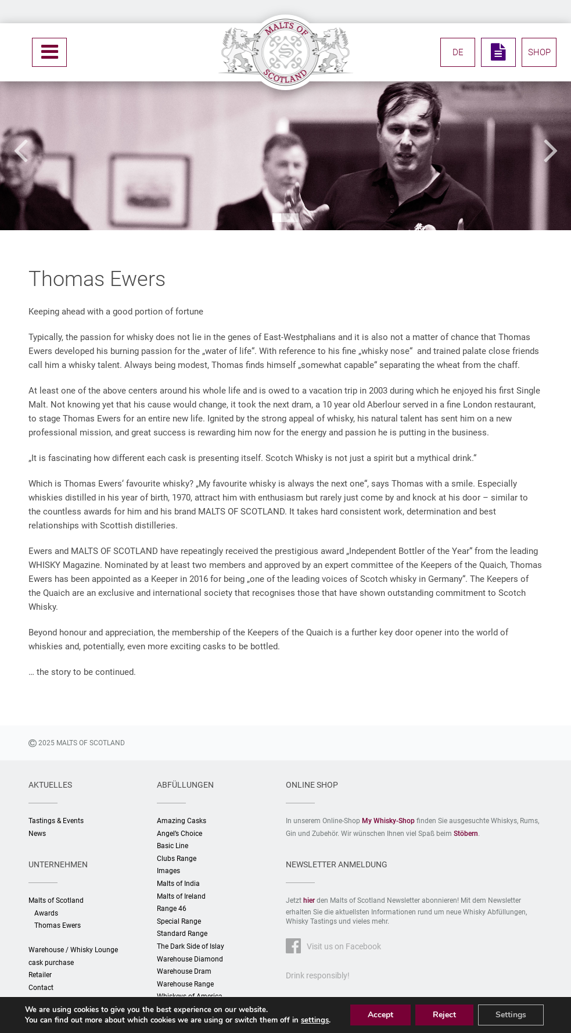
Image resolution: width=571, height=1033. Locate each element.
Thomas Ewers (57, 925)
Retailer (40, 975)
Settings (510, 1014)
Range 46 (171, 909)
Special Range (179, 921)
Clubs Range (176, 859)
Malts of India (178, 884)
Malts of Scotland (56, 900)
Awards (46, 913)
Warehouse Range (185, 984)
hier (309, 900)
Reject (444, 1014)
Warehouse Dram (184, 971)
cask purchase (51, 963)
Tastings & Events (56, 821)
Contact (40, 988)
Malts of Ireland (181, 896)
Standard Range (182, 934)
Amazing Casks (181, 821)
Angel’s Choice (179, 834)
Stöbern (466, 834)
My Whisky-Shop (388, 821)
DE (458, 52)
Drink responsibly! (318, 975)
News (37, 834)
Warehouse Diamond (190, 959)
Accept (380, 1014)
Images (168, 871)
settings (315, 1020)
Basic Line (172, 846)
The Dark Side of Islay (190, 946)
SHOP (539, 52)
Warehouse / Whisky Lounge (73, 950)
